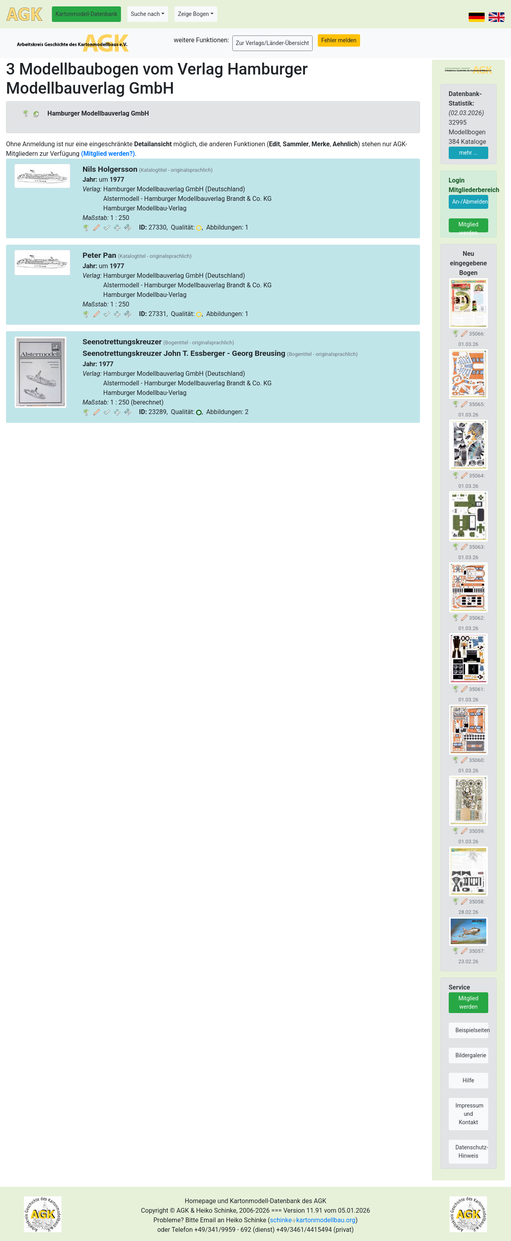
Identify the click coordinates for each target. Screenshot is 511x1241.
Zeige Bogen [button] (193, 14)
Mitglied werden (468, 226)
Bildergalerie (471, 1055)
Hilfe (468, 1080)
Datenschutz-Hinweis (472, 1151)
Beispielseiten (472, 1030)
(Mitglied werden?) (108, 153)
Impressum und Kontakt (469, 1113)
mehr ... (468, 152)
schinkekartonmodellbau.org (312, 1220)
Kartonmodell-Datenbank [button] (86, 14)
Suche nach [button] (145, 14)
